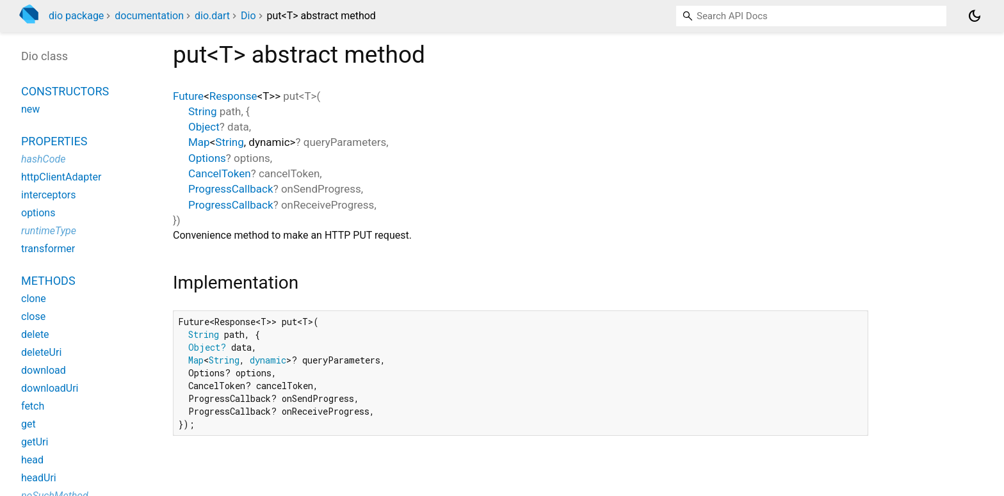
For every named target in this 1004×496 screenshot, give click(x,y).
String (202, 111)
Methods (48, 280)
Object (204, 126)
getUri (34, 442)
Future (188, 96)
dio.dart (212, 16)
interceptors (48, 195)
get (28, 424)
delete (35, 334)
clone (33, 298)
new (30, 109)
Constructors (65, 91)
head (32, 460)
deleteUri (41, 352)
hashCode (43, 159)
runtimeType (48, 231)
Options (207, 158)
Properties (54, 141)
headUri (38, 478)
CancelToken (219, 173)
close (33, 316)
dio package (76, 16)
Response (233, 96)
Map (199, 142)
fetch (32, 406)
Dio (248, 16)
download (43, 370)
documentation (149, 16)
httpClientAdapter (61, 177)
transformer (48, 249)
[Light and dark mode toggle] (974, 16)
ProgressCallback (230, 188)
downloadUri (49, 388)
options (38, 213)
